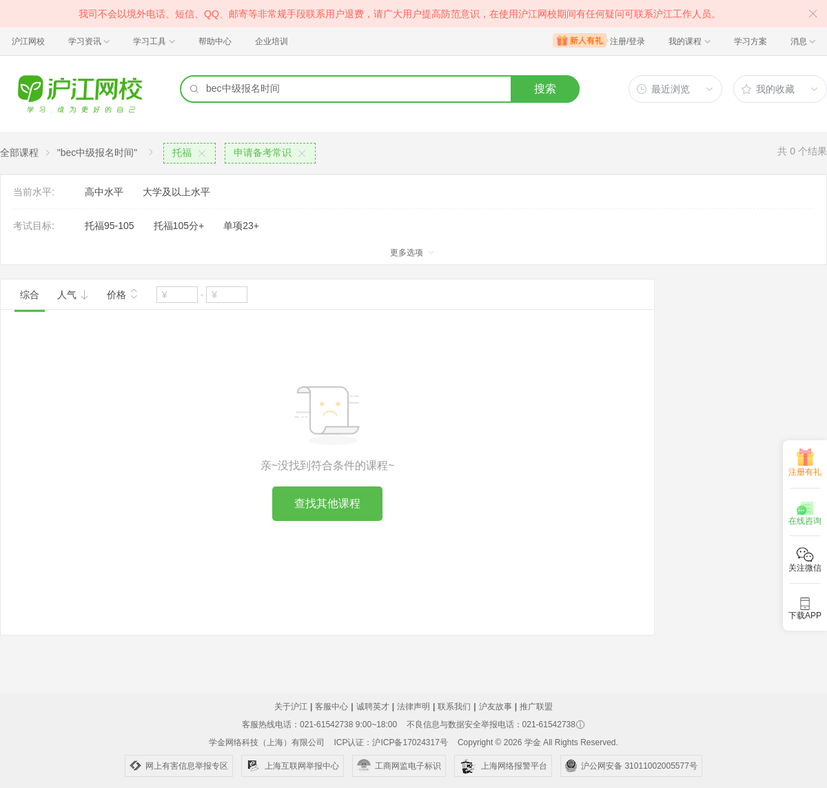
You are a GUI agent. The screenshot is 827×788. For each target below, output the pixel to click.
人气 (73, 294)
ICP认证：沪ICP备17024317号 (390, 742)
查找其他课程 (327, 503)
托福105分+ (179, 225)
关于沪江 (290, 706)
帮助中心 (215, 41)
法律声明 (413, 706)
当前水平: (33, 191)
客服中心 (331, 706)
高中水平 (104, 191)
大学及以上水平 (176, 191)
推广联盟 (536, 706)
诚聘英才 (372, 706)
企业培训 (271, 41)
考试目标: (33, 225)
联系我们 (454, 706)
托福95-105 (109, 225)
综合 (29, 294)
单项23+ (241, 225)
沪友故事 (495, 706)
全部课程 (19, 152)
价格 (123, 293)
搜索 (545, 89)
